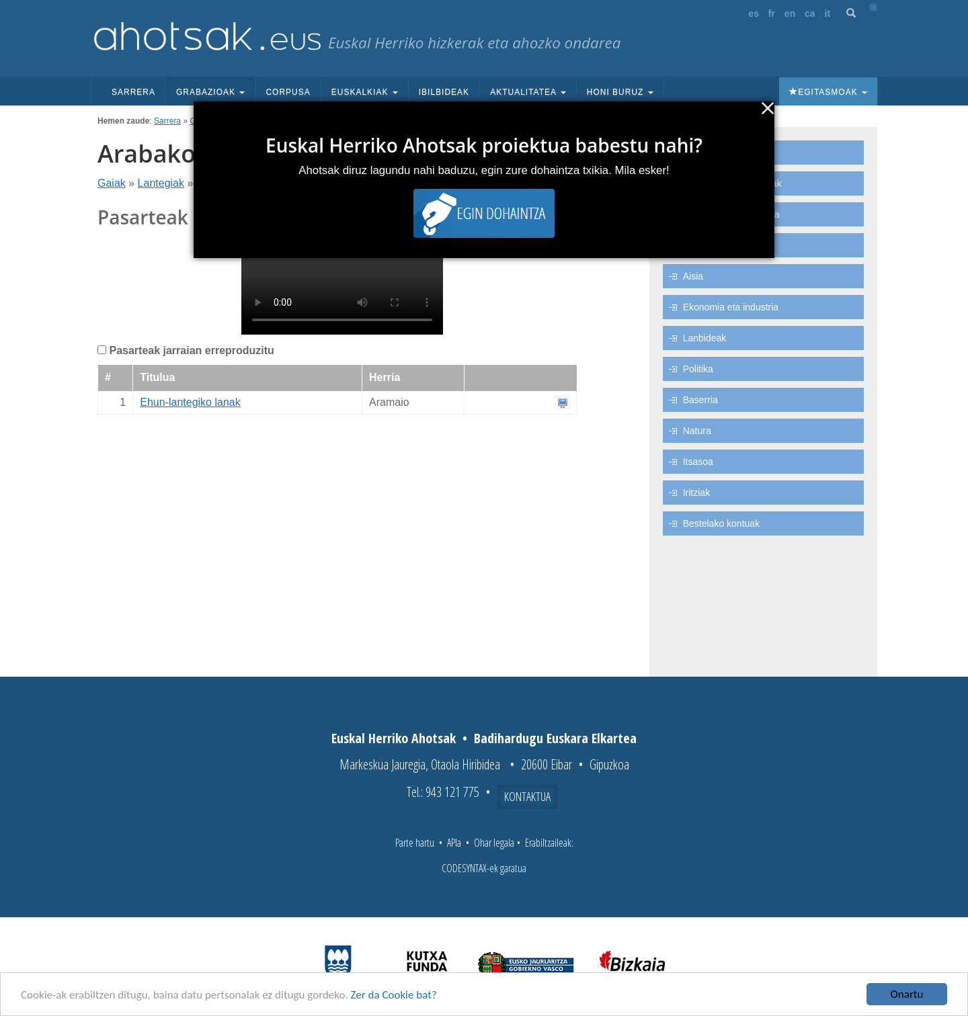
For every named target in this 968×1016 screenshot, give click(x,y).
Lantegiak (161, 183)
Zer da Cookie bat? (394, 995)
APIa (454, 842)
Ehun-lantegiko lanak (190, 402)
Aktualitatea (528, 92)
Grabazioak (210, 92)
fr (771, 13)
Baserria (700, 399)
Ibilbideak (444, 92)
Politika (698, 369)
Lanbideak (705, 338)
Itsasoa (698, 461)
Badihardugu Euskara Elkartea (555, 738)
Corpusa (288, 92)
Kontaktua (527, 796)
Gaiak (111, 183)
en (789, 13)
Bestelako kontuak (721, 523)
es (753, 13)
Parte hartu (414, 842)
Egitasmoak (828, 92)
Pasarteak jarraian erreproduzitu (191, 350)
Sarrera (133, 92)
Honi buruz (620, 92)
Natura (697, 430)
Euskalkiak (364, 92)
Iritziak (696, 492)
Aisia (693, 276)
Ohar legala (494, 842)
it (828, 13)
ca (810, 13)
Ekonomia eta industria (730, 307)
